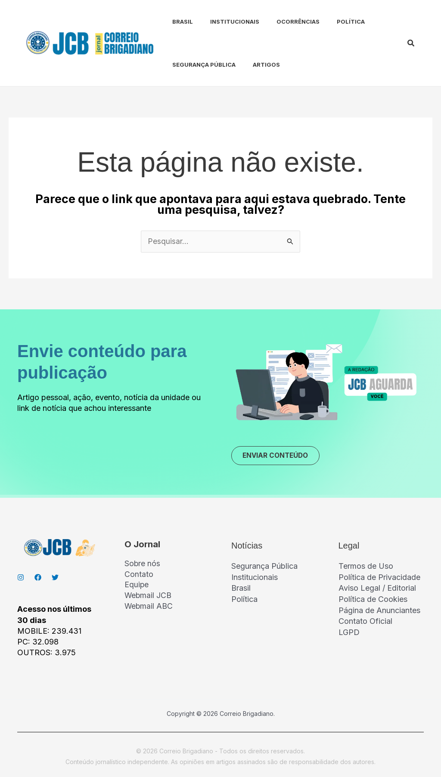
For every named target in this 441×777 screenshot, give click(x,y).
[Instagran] (20, 578)
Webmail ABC (149, 608)
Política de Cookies (373, 599)
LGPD (349, 631)
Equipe (136, 586)
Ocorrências (282, 21)
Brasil (174, 21)
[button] (411, 43)
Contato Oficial (365, 621)
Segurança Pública (195, 64)
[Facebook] (37, 578)
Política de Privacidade (379, 578)
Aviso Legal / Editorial (377, 588)
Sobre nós (142, 565)
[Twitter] (55, 578)
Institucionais (222, 21)
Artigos (254, 64)
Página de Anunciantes (379, 610)
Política (332, 21)
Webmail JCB (148, 597)
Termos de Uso (366, 566)
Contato (138, 575)
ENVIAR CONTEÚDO (278, 456)
